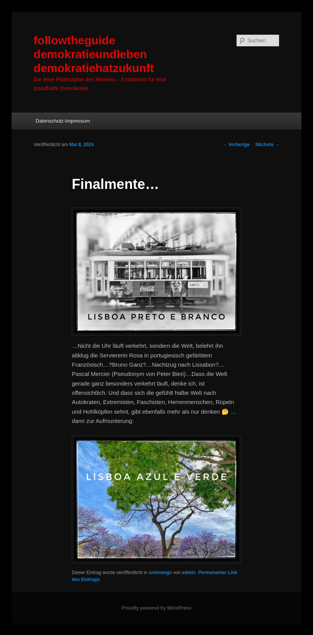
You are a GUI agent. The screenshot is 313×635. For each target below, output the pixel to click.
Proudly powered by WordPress (156, 608)
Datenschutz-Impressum (63, 121)
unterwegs (160, 572)
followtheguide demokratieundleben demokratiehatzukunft (94, 54)
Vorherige (235, 144)
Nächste (267, 144)
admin (188, 572)
